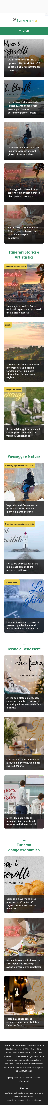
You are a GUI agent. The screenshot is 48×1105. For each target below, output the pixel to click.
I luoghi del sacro (13, 389)
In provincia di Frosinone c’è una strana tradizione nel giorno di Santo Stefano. (22, 508)
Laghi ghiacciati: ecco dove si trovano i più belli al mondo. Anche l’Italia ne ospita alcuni (22, 625)
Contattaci (24, 1081)
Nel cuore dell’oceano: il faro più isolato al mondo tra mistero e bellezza (22, 567)
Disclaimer (36, 1100)
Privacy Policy (24, 1100)
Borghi (8, 324)
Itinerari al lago (12, 582)
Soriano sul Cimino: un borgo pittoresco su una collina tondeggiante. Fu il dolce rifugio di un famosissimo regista (22, 371)
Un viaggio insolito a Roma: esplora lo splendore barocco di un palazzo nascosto (23, 309)
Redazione (11, 1100)
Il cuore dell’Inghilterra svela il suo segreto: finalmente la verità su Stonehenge (23, 432)
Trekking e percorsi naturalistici (19, 465)
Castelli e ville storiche (15, 266)
